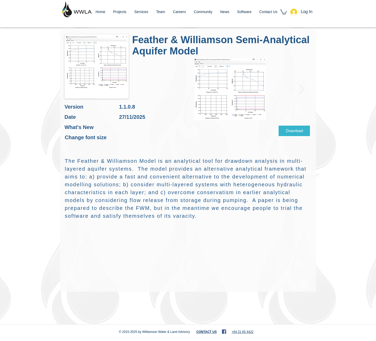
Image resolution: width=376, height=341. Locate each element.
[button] (283, 12)
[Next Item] (302, 89)
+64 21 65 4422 (243, 332)
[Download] (294, 131)
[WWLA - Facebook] (224, 331)
